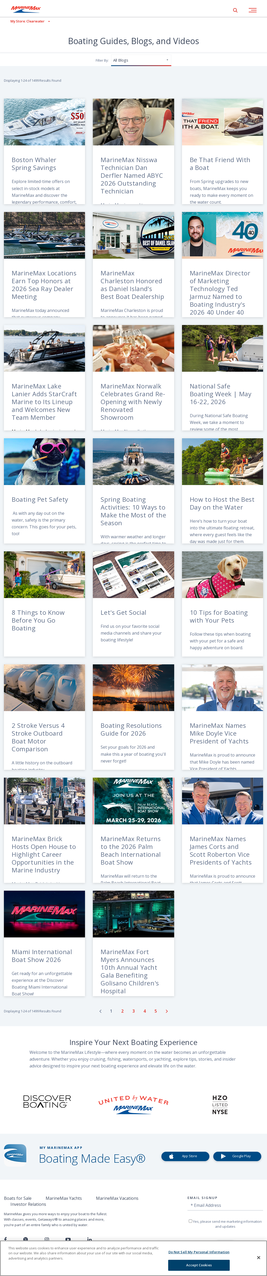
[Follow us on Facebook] (5, 1239)
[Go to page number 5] (156, 1011)
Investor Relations (28, 1204)
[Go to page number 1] (111, 1011)
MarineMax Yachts (64, 1198)
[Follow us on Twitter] (25, 1240)
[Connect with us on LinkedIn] (89, 1239)
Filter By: (102, 60)
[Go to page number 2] (123, 1011)
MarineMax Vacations (117, 1198)
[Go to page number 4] (145, 1011)
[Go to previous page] (100, 1011)
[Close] (258, 1257)
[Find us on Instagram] (47, 1239)
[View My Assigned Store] (25, 21)
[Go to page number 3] (134, 1011)
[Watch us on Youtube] (68, 1239)
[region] (133, 1258)
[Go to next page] (167, 1011)
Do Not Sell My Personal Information (199, 1252)
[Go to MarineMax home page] (30, 9)
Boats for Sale (18, 1198)
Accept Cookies (199, 1265)
